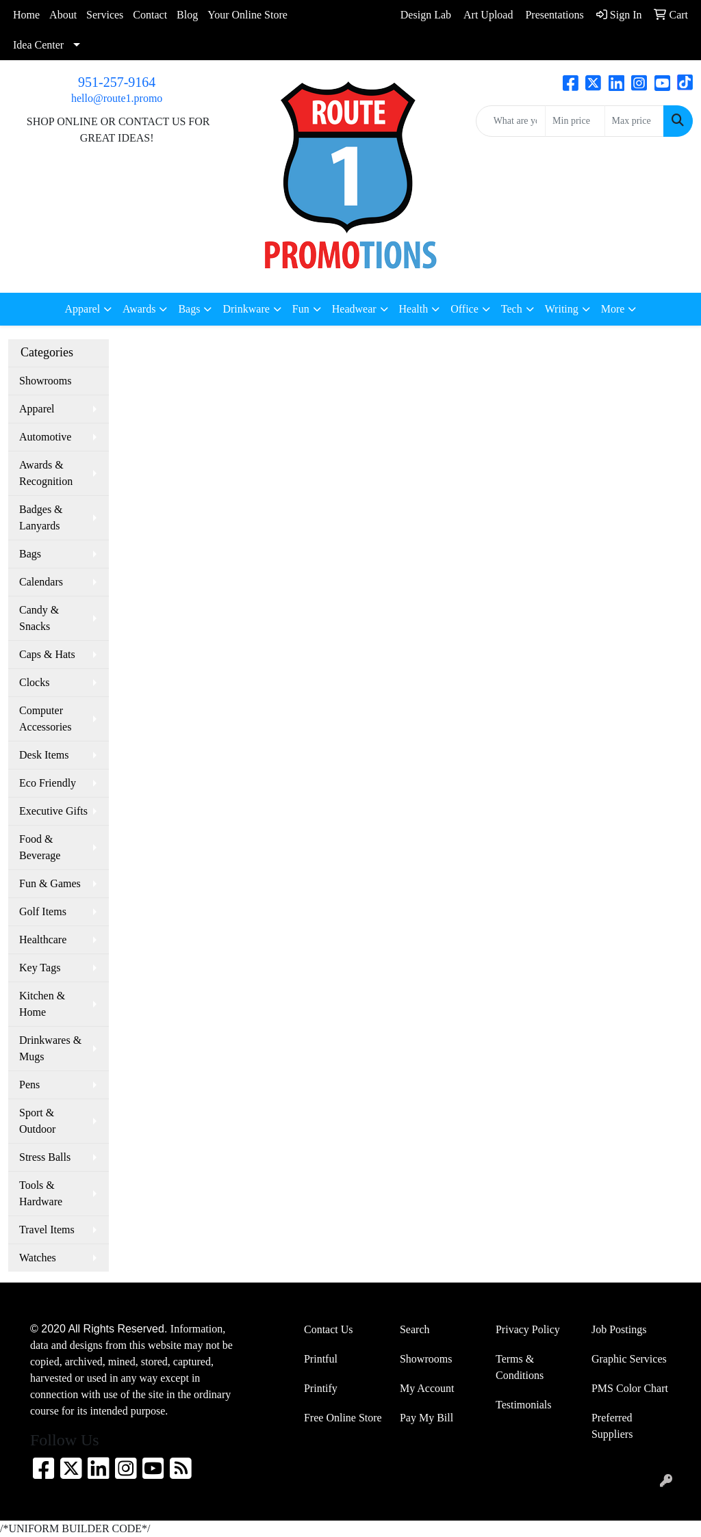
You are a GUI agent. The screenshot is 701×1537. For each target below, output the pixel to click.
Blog (187, 15)
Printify (320, 1388)
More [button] (613, 309)
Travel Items (47, 1229)
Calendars (41, 582)
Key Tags (39, 967)
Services (104, 15)
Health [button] (414, 309)
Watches (37, 1257)
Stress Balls (45, 1157)
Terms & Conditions (520, 1367)
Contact (150, 15)
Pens (29, 1084)
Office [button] (464, 309)
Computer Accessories (45, 719)
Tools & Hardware (40, 1193)
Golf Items (42, 911)
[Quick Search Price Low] (574, 121)
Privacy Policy (528, 1329)
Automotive (45, 437)
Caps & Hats (47, 654)
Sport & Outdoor (37, 1121)
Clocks (34, 682)
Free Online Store (343, 1417)
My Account (427, 1388)
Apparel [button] (83, 309)
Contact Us (328, 1329)
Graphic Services (629, 1359)
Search (415, 1329)
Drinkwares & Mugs (50, 1048)
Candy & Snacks (39, 618)
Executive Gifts (53, 811)
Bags (30, 554)
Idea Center (38, 45)
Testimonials (524, 1404)
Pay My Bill (426, 1417)
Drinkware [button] (245, 309)
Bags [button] (189, 309)
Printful (320, 1359)
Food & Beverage (39, 847)
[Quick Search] (511, 121)
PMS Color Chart (629, 1388)
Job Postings (618, 1329)
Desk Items (43, 755)
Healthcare (42, 939)
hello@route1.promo (116, 98)
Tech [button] (511, 309)
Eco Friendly (47, 783)
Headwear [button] (354, 309)
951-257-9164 (116, 82)
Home (26, 15)
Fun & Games (50, 883)
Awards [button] (139, 309)
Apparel (37, 409)
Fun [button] (300, 309)
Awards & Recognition (46, 473)
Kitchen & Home (42, 1004)
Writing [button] (561, 309)
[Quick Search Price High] (634, 121)
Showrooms (45, 380)
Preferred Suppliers (612, 1426)
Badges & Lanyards (41, 517)
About (63, 15)
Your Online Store (247, 15)
